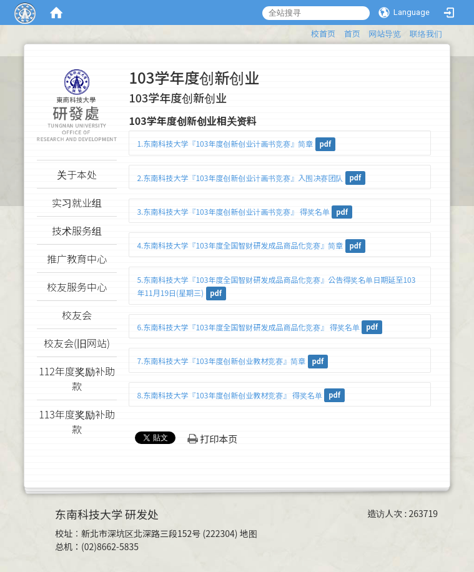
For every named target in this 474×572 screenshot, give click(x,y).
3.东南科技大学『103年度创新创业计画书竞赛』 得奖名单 (233, 211)
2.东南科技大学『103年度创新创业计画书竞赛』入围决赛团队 (240, 177)
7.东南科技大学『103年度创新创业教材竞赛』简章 (221, 360)
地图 (248, 533)
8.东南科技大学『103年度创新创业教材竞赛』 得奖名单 (229, 395)
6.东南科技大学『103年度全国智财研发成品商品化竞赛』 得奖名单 (248, 327)
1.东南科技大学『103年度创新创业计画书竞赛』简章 (225, 143)
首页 (352, 33)
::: (305, 31)
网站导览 (384, 33)
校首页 (323, 33)
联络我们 (426, 33)
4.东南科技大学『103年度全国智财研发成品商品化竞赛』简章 (240, 245)
